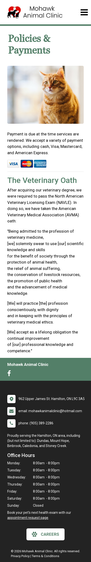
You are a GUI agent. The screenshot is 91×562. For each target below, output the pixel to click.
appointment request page (27, 518)
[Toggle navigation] (84, 12)
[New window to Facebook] (10, 374)
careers (45, 534)
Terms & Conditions (45, 556)
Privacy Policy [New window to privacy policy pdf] (20, 556)
